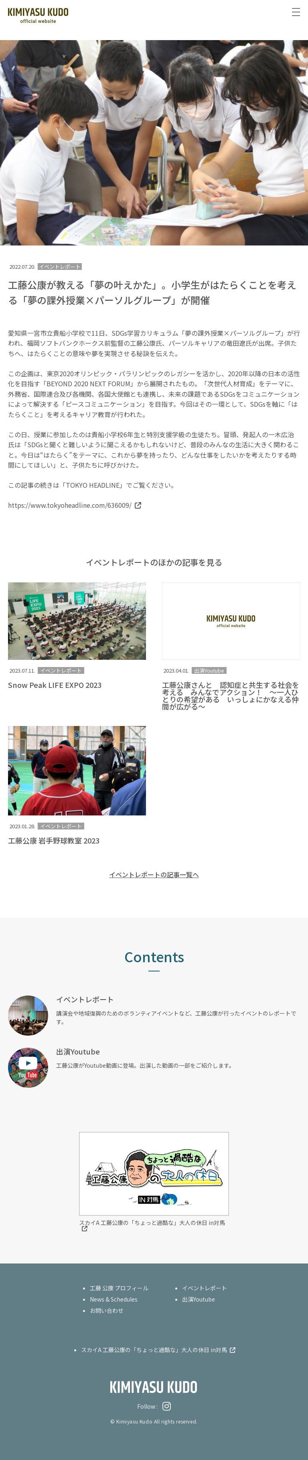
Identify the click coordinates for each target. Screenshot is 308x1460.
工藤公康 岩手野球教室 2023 (53, 840)
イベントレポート (61, 670)
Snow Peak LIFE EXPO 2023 (54, 684)
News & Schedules (114, 1299)
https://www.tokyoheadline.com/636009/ (70, 505)
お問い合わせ (107, 1310)
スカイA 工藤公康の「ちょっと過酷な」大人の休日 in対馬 (152, 1223)
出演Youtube (209, 670)
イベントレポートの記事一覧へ (154, 874)
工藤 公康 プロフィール (119, 1288)
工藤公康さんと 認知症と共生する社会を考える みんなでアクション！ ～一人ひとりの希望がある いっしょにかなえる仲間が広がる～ (230, 695)
